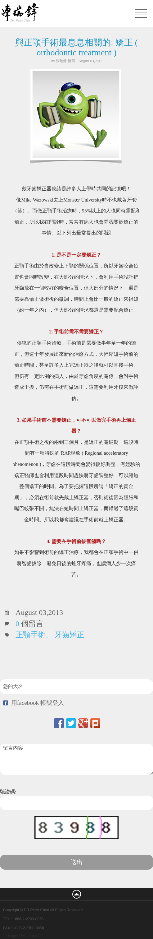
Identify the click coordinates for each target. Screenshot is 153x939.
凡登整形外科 (46, 13)
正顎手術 (30, 635)
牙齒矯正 (69, 635)
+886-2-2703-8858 (28, 919)
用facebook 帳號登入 (37, 703)
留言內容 (76, 759)
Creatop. (32, 936)
